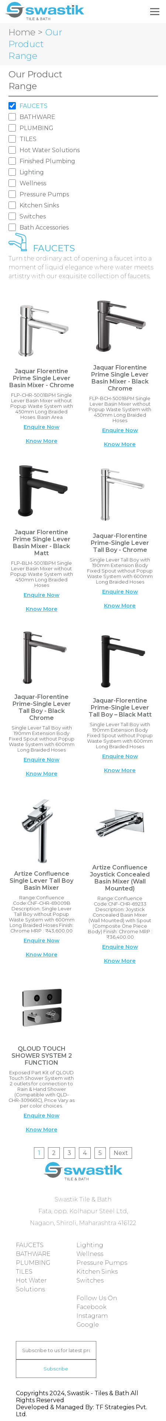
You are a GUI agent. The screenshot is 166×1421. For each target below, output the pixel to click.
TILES (28, 139)
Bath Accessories (44, 227)
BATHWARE (37, 116)
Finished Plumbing (47, 161)
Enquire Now (41, 427)
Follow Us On (96, 1298)
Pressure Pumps (44, 194)
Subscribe (56, 1369)
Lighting (32, 172)
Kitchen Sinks (39, 205)
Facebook (91, 1306)
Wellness (33, 183)
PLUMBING (36, 128)
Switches (33, 216)
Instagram (92, 1315)
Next (121, 1152)
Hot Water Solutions (50, 150)
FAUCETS (34, 105)
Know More (42, 441)
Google (87, 1324)
